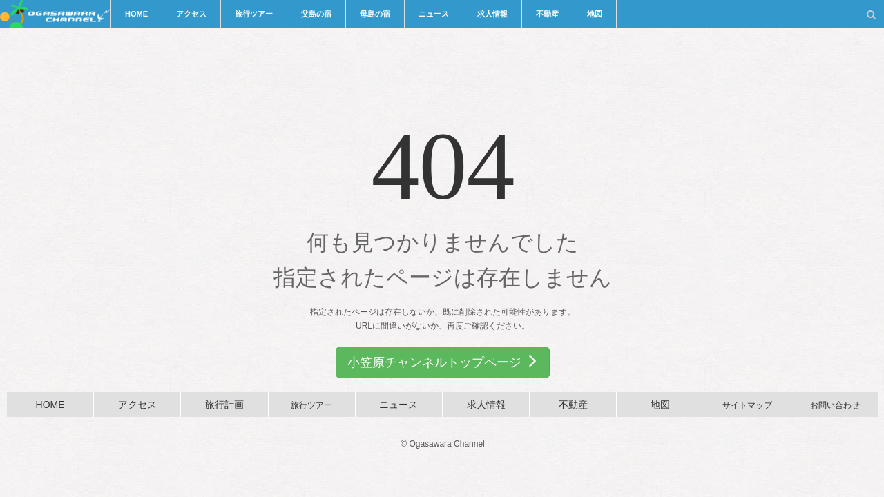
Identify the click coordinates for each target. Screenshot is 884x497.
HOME (136, 14)
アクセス (191, 14)
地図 (594, 14)
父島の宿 (316, 14)
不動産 (547, 14)
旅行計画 (224, 404)
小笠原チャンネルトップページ (442, 362)
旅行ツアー (254, 14)
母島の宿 (375, 14)
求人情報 (492, 14)
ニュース (434, 14)
